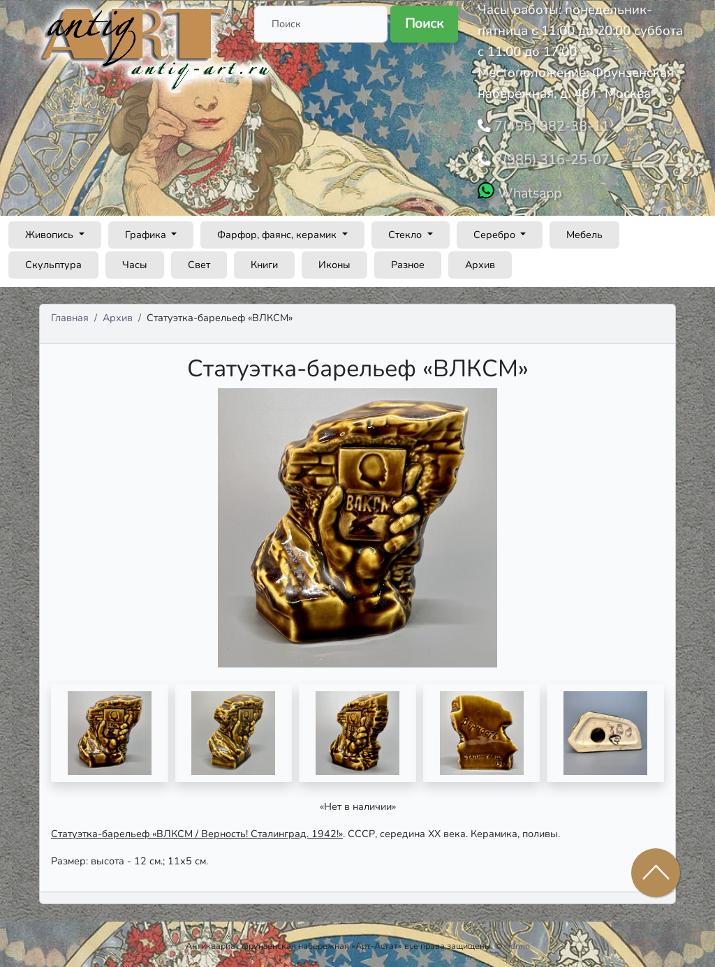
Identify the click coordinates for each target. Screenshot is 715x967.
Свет (199, 260)
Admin (517, 942)
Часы (134, 260)
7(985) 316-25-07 (546, 157)
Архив (480, 260)
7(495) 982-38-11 (546, 125)
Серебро (495, 230)
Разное (408, 260)
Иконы (334, 260)
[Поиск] (321, 24)
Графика (147, 230)
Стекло (406, 230)
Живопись (50, 230)
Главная (70, 313)
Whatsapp (527, 189)
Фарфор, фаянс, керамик (278, 230)
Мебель (584, 230)
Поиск (424, 24)
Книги (264, 260)
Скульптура (53, 260)
